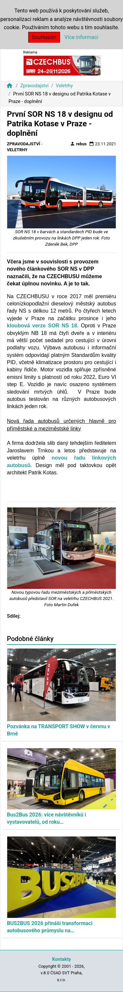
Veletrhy (64, 86)
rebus (78, 143)
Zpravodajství (34, 86)
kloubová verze (27, 325)
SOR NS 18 (62, 325)
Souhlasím (44, 37)
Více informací (81, 37)
